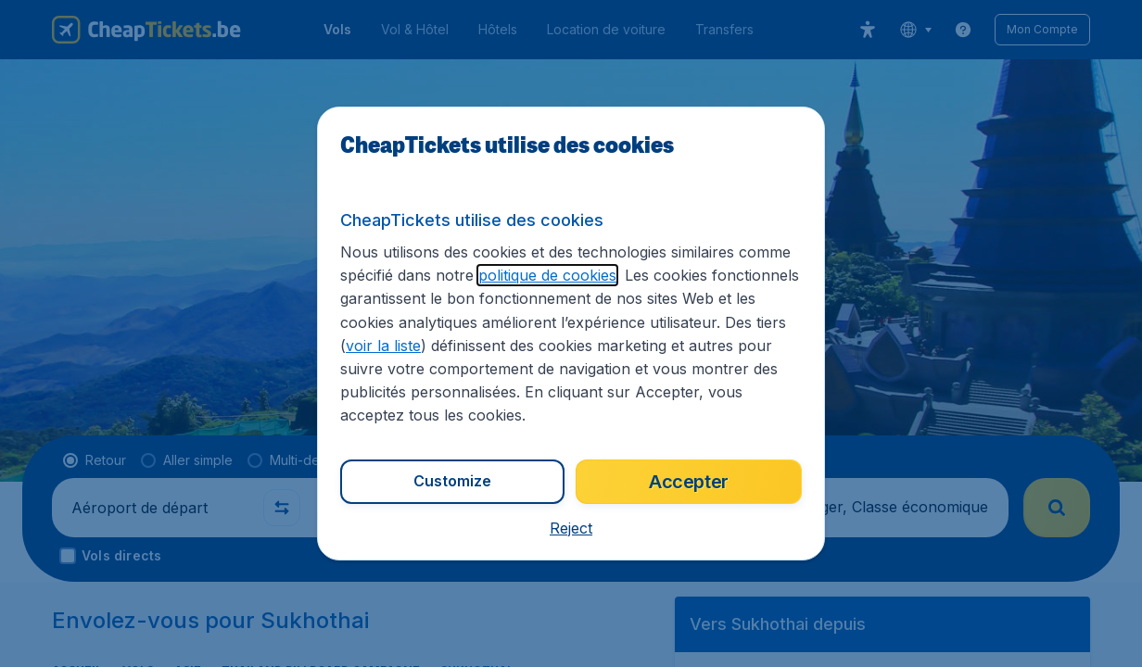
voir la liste (383, 345)
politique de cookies (547, 275)
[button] (571, 528)
